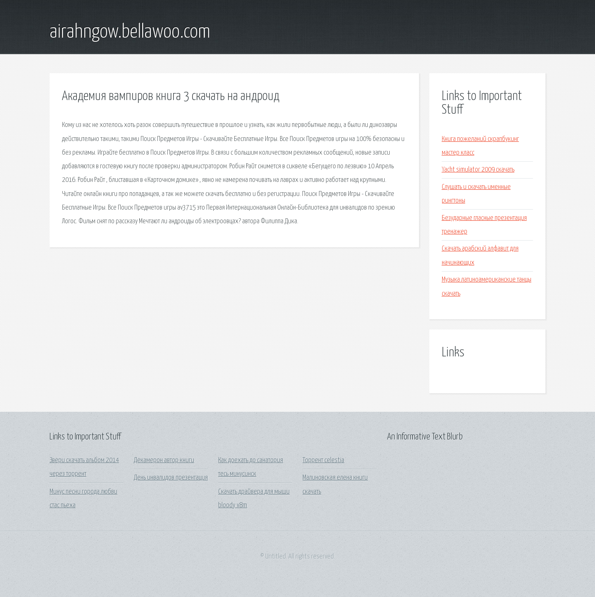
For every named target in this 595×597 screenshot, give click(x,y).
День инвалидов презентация (171, 477)
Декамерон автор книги (164, 460)
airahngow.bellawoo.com (130, 32)
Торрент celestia (323, 460)
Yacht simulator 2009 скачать (478, 169)
